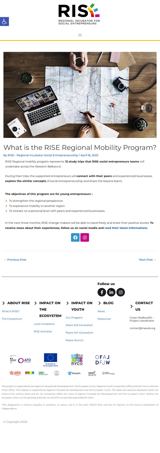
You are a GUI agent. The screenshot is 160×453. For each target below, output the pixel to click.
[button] (4, 21)
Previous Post (15, 259)
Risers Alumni (74, 340)
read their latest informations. (126, 228)
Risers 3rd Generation (79, 325)
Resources (104, 318)
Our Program (74, 317)
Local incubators (44, 323)
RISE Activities (43, 331)
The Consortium (12, 318)
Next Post (147, 259)
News (101, 311)
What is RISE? (11, 311)
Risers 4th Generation (79, 332)
